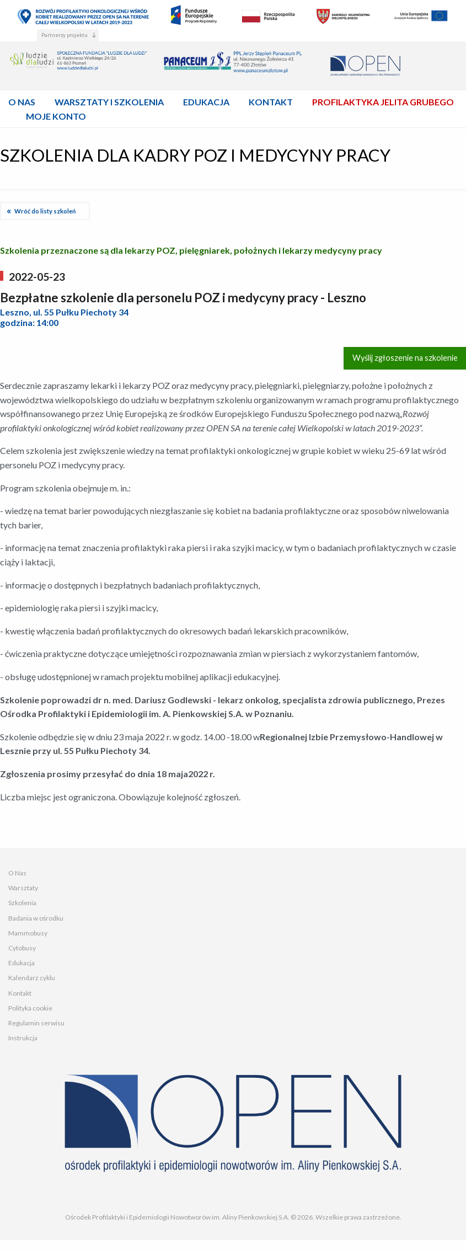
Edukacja (21, 963)
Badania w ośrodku (35, 918)
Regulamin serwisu (36, 1023)
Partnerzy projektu (64, 35)
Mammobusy (27, 933)
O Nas (17, 873)
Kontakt (19, 993)
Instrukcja (23, 1038)
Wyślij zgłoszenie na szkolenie (405, 357)
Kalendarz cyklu (31, 978)
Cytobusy (22, 948)
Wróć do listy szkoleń (45, 211)
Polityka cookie (30, 1008)
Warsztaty (23, 888)
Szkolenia (22, 903)
